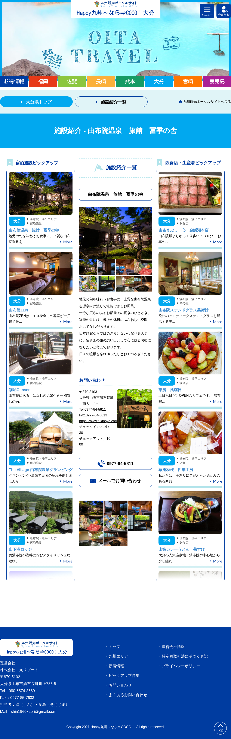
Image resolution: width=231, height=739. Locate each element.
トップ (114, 647)
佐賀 (72, 81)
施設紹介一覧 (113, 102)
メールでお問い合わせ (119, 480)
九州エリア (118, 656)
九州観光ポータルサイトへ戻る (207, 101)
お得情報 (14, 81)
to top (220, 728)
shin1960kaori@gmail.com (33, 711)
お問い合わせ (120, 685)
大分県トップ (39, 102)
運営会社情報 (173, 647)
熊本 (130, 81)
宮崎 (188, 81)
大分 (159, 81)
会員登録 (223, 11)
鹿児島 (217, 81)
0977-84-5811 (120, 463)
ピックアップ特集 (124, 675)
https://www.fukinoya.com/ (99, 421)
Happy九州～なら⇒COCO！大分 (115, 13)
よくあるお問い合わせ (128, 695)
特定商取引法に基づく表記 (185, 656)
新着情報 (116, 666)
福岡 (43, 81)
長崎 (101, 81)
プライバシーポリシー (181, 666)
